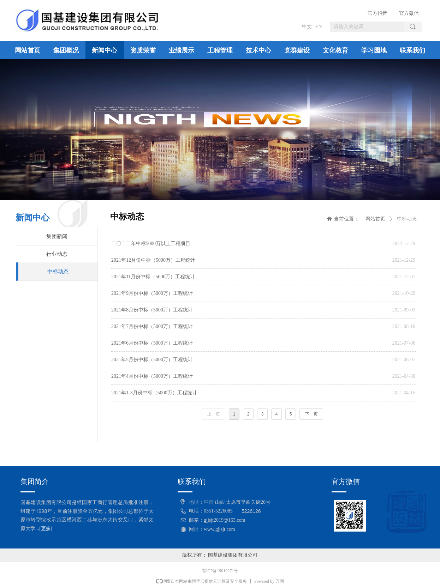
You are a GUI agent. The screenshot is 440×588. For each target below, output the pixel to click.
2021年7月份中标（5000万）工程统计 (152, 326)
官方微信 (409, 13)
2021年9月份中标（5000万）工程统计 (152, 293)
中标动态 (407, 219)
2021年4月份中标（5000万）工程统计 (152, 376)
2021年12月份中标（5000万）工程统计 (153, 260)
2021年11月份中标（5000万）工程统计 (153, 276)
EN (318, 26)
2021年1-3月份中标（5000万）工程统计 (154, 392)
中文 (307, 26)
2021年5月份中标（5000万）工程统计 (152, 359)
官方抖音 (377, 13)
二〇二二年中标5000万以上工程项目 (150, 243)
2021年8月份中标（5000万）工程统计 (152, 310)
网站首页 (375, 219)
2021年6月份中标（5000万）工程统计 (152, 343)
